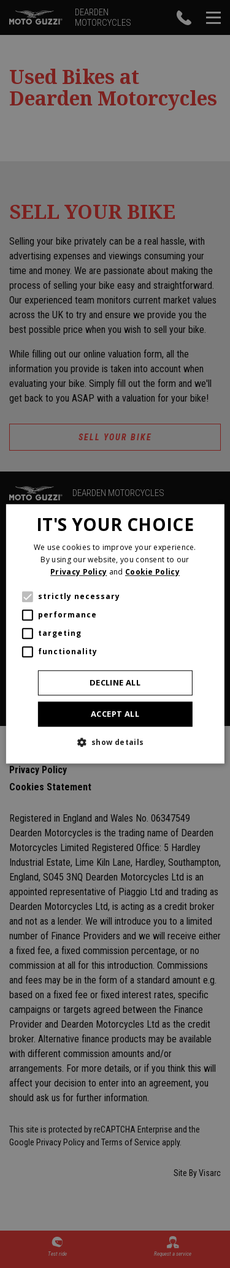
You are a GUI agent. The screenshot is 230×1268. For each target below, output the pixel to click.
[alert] (115, 634)
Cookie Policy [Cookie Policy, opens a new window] (152, 572)
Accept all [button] (115, 713)
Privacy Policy (78, 572)
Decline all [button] (115, 682)
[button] (115, 742)
